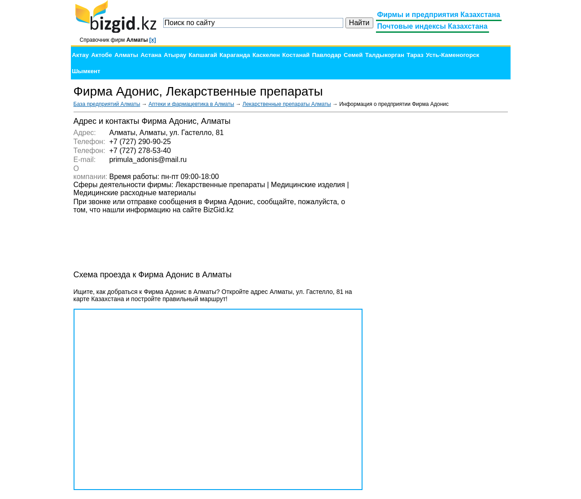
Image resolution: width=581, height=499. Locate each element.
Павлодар (326, 55)
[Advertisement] (440, 251)
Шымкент (86, 71)
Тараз (415, 55)
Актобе (101, 55)
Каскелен (266, 55)
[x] (152, 40)
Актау (80, 55)
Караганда (234, 55)
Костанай (296, 55)
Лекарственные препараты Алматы (287, 104)
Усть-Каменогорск (452, 55)
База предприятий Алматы (107, 104)
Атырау (175, 55)
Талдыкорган (384, 55)
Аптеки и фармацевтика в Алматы (191, 104)
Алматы (126, 55)
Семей (353, 55)
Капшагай (203, 55)
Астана (150, 55)
